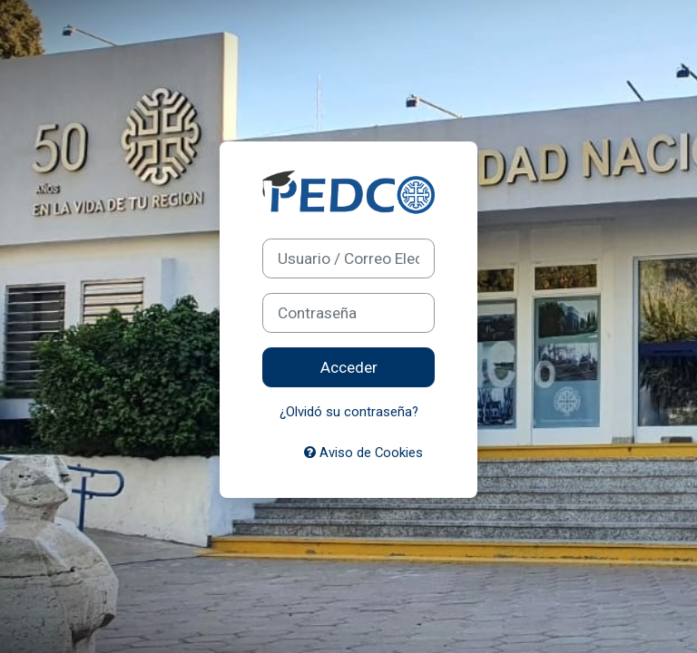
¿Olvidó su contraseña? (349, 412)
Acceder (349, 367)
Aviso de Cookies (363, 452)
